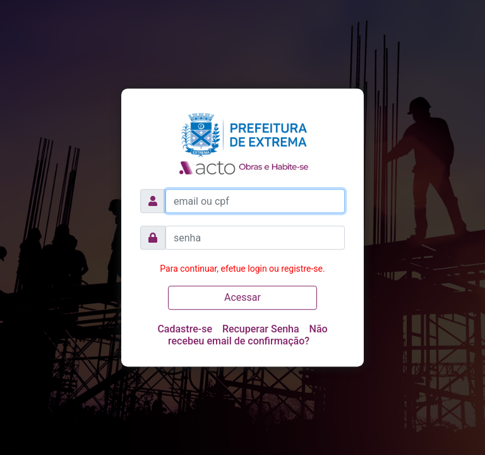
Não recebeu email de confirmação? (248, 335)
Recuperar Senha (260, 329)
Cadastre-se (184, 329)
